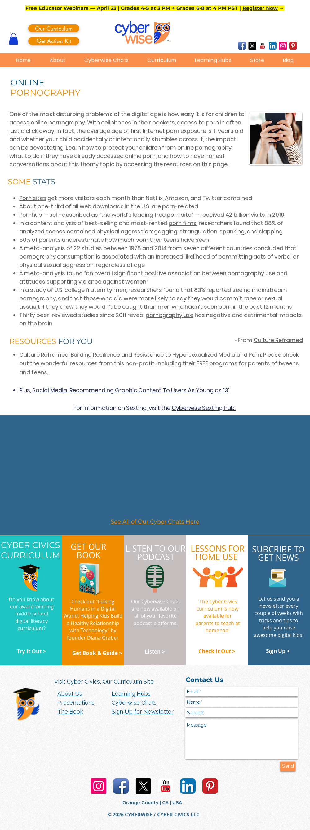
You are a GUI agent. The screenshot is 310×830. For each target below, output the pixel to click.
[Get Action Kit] (53, 41)
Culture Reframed (278, 340)
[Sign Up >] (277, 651)
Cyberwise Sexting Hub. (204, 408)
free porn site (172, 215)
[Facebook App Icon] (242, 46)
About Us (69, 693)
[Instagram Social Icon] (283, 46)
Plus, (25, 390)
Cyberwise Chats (134, 702)
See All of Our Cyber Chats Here (155, 521)
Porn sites (32, 198)
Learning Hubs (131, 693)
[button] (13, 39)
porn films (183, 223)
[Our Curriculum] (53, 28)
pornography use (252, 273)
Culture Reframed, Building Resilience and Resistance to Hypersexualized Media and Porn (140, 355)
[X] (252, 46)
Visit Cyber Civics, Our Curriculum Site (104, 681)
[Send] (287, 766)
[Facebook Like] (218, 46)
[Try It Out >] (31, 651)
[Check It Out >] (216, 651)
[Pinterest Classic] (293, 46)
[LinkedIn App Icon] (273, 46)
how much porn (126, 240)
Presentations (76, 702)
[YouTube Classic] (262, 46)
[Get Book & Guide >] (97, 653)
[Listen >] (154, 651)
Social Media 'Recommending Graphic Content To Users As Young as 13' (130, 390)
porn (225, 307)
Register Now (260, 8)
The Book (70, 711)
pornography (37, 256)
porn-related (180, 206)
